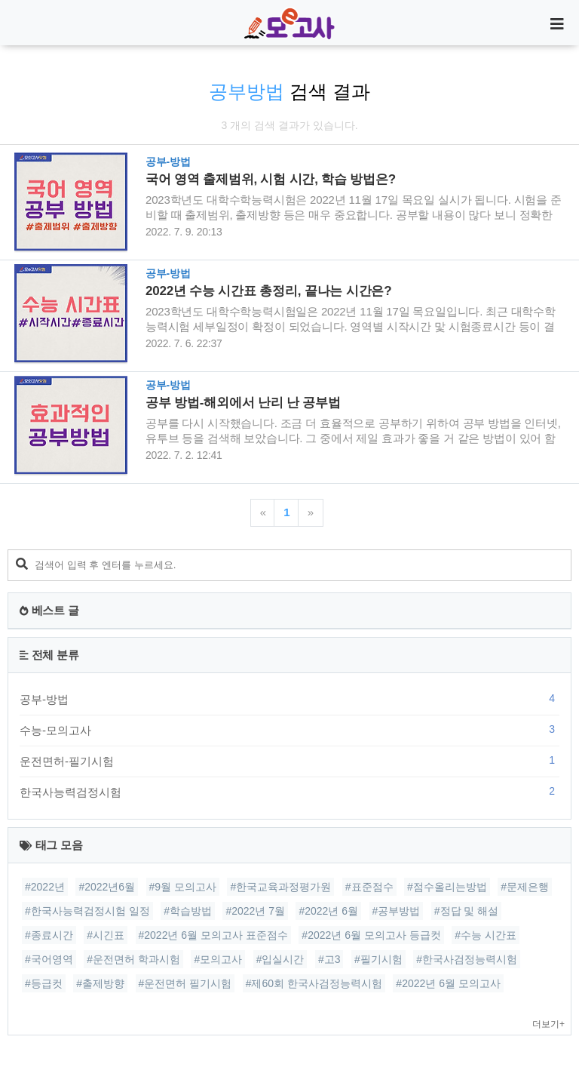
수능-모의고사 (289, 730)
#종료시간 (49, 935)
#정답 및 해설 (466, 911)
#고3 (329, 959)
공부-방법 (289, 699)
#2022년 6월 (328, 911)
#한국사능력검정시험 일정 (87, 911)
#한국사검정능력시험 (466, 959)
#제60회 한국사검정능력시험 (314, 983)
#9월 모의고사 (182, 887)
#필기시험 (378, 959)
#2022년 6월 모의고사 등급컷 (371, 935)
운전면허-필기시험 (289, 761)
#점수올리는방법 (447, 887)
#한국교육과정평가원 (280, 887)
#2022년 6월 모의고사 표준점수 (213, 935)
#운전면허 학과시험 (133, 959)
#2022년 (45, 887)
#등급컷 (44, 983)
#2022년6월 (106, 887)
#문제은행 (525, 887)
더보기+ (548, 1024)
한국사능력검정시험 (289, 791)
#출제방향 (100, 983)
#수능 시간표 (485, 935)
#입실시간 (280, 959)
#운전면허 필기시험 (185, 983)
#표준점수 (369, 887)
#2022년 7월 (255, 911)
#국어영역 (49, 959)
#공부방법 (396, 911)
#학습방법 (188, 911)
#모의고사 (218, 959)
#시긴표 (105, 935)
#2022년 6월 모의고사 (448, 983)
